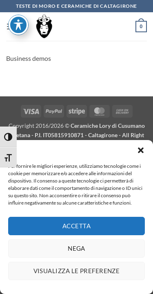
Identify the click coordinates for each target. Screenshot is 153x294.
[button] (141, 153)
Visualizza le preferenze (76, 274)
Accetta (76, 229)
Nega (76, 252)
